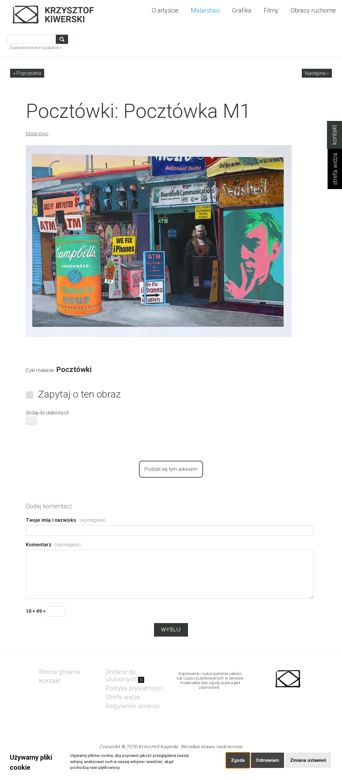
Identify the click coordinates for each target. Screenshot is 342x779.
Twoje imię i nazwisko (66, 520)
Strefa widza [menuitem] (123, 697)
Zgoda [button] (238, 760)
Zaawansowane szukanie (34, 47)
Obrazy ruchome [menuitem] (313, 10)
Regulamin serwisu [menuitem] (132, 706)
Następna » (317, 73)
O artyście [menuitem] (165, 10)
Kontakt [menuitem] (49, 680)
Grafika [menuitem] (242, 10)
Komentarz (53, 545)
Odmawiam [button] (267, 760)
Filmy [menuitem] (271, 10)
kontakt (334, 135)
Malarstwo (37, 134)
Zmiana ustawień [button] (308, 760)
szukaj (63, 39)
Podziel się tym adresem (171, 469)
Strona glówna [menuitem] (59, 672)
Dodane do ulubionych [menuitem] (125, 675)
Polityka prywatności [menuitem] (134, 688)
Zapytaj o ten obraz (79, 394)
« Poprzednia (27, 73)
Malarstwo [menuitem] (205, 10)
